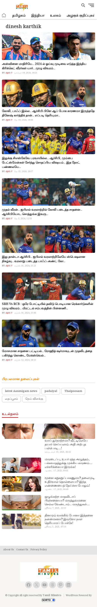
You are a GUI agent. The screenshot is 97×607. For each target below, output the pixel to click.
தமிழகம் (18, 15)
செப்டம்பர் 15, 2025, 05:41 (58, 452)
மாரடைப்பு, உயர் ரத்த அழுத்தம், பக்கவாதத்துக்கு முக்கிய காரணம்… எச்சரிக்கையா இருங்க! (68, 463)
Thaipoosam (73, 391)
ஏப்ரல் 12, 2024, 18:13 (25, 360)
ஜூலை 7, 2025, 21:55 (55, 508)
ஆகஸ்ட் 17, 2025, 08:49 (56, 489)
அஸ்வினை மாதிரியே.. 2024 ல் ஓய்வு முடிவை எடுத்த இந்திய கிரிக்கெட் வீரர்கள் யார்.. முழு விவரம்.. (44, 66)
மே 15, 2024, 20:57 (23, 171)
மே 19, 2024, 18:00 (23, 120)
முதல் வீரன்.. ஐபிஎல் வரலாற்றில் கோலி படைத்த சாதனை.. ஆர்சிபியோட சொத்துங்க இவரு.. (42, 212)
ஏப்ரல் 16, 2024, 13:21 (25, 266)
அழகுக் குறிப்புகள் (81, 15)
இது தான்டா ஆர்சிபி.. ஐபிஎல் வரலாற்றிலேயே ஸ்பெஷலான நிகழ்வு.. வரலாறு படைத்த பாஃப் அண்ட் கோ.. (43, 259)
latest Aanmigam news (21, 391)
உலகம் (55, 15)
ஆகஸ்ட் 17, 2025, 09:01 (56, 470)
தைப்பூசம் (11, 399)
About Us (8, 550)
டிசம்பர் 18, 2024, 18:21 (25, 73)
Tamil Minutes (52, 595)
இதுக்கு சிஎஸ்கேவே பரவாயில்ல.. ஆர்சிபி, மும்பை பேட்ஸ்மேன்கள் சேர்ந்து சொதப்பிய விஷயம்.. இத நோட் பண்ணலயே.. (41, 162)
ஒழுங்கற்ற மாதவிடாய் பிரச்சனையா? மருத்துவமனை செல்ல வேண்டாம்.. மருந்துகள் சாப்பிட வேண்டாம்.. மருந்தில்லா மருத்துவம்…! (67, 500)
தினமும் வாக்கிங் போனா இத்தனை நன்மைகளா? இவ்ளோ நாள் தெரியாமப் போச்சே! (69, 519)
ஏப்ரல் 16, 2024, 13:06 (25, 313)
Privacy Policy (38, 550)
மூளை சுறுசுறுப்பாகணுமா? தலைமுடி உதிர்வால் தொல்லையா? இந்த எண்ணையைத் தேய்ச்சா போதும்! (70, 482)
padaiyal (51, 391)
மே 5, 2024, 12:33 (23, 218)
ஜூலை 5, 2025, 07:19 (55, 527)
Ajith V (9, 73)
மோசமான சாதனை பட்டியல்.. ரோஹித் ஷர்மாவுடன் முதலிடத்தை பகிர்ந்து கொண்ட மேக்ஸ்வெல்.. (47, 353)
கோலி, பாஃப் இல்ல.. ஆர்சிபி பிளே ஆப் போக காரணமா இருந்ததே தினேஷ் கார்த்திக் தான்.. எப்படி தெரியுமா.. (48, 113)
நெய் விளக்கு (34, 399)
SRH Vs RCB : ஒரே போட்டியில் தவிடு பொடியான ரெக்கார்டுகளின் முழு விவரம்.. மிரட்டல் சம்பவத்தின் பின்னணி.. (47, 306)
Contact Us (22, 550)
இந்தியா (37, 15)
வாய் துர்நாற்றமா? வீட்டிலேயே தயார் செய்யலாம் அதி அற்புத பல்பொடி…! (66, 444)
